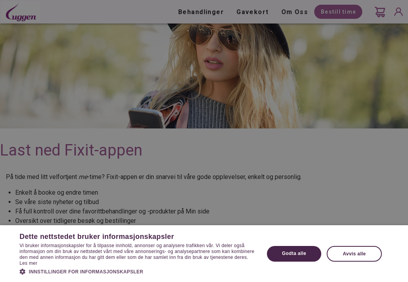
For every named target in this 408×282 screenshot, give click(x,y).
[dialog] (204, 141)
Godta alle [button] (294, 253)
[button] (138, 271)
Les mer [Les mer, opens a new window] (28, 263)
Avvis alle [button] (354, 254)
